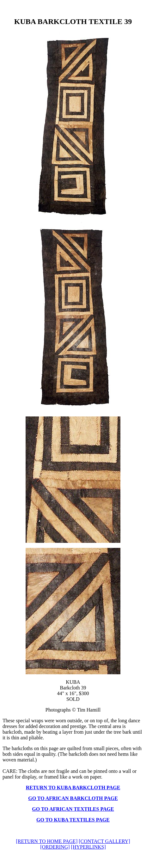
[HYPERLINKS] (88, 847)
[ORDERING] (55, 847)
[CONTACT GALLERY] (104, 841)
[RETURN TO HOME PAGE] (46, 841)
